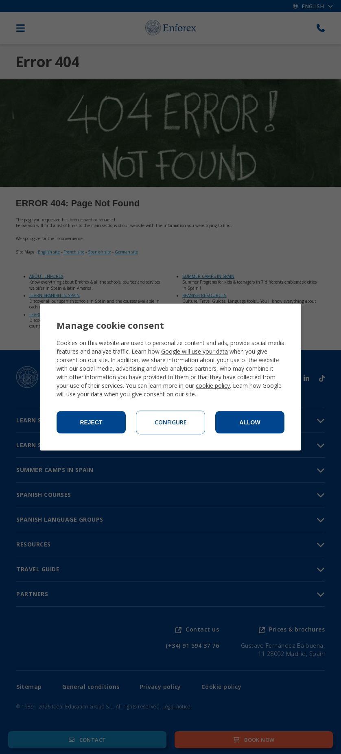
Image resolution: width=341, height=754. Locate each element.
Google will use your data (194, 351)
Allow (249, 422)
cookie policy (213, 385)
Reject (91, 422)
